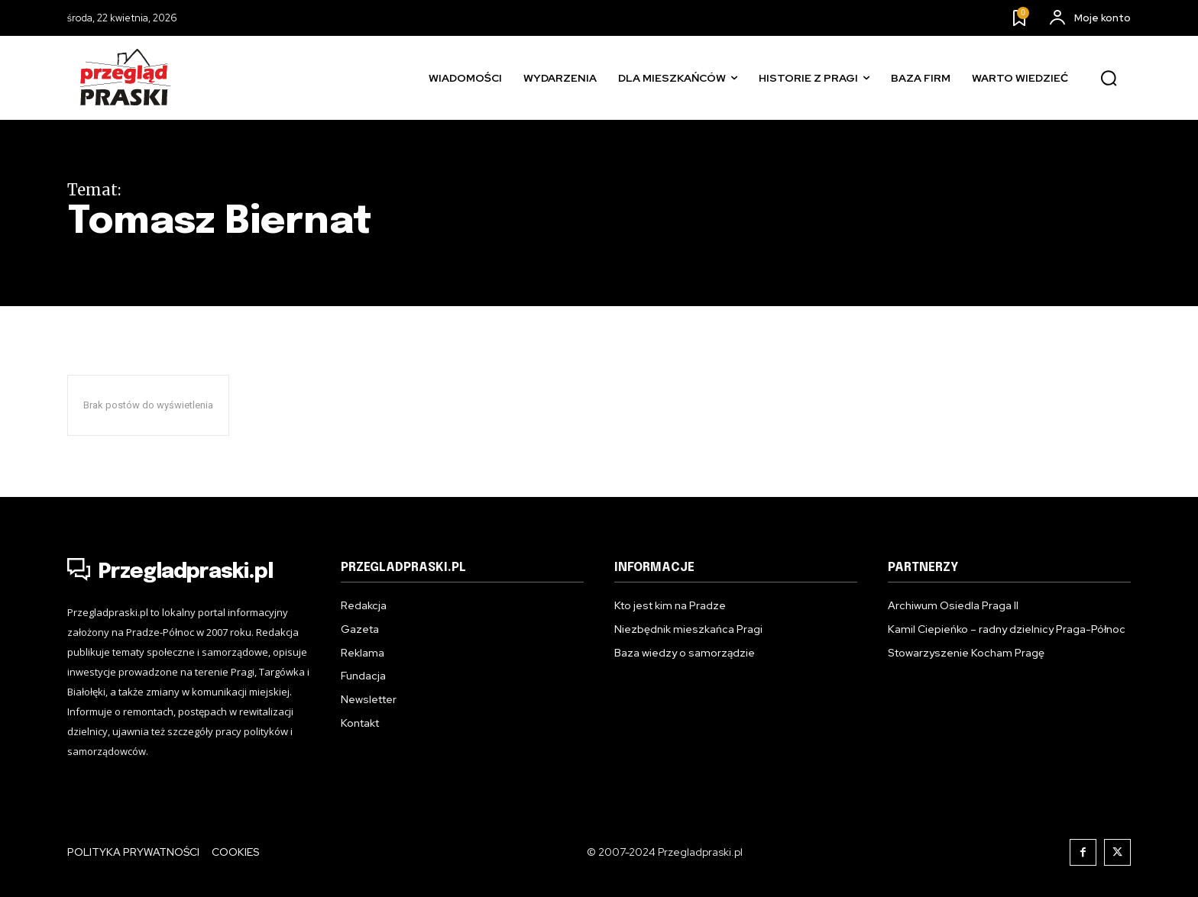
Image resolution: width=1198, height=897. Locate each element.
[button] (1108, 78)
